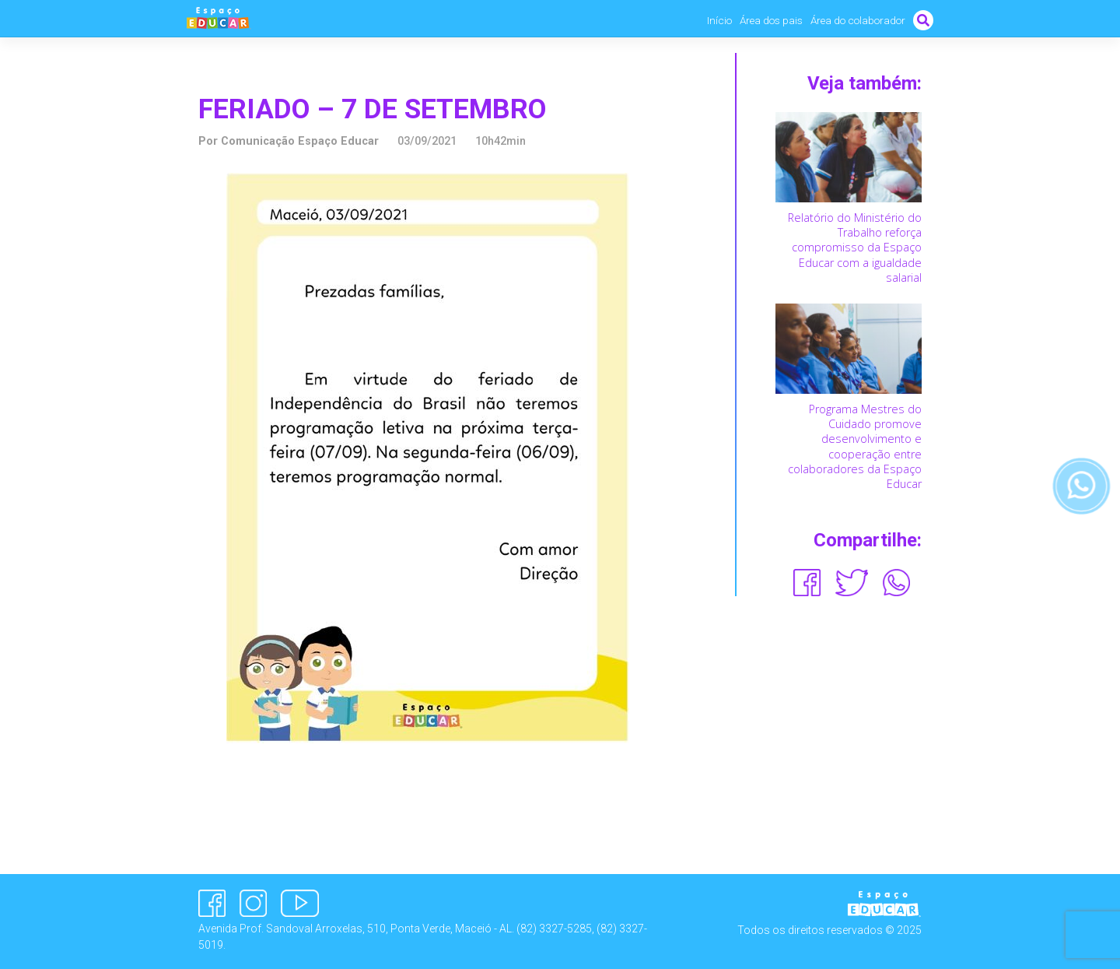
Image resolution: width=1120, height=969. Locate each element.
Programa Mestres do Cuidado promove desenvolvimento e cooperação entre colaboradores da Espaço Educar (855, 446)
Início (719, 20)
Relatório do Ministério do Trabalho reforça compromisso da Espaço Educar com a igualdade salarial (855, 247)
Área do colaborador (857, 20)
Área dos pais (771, 20)
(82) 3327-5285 (554, 928)
